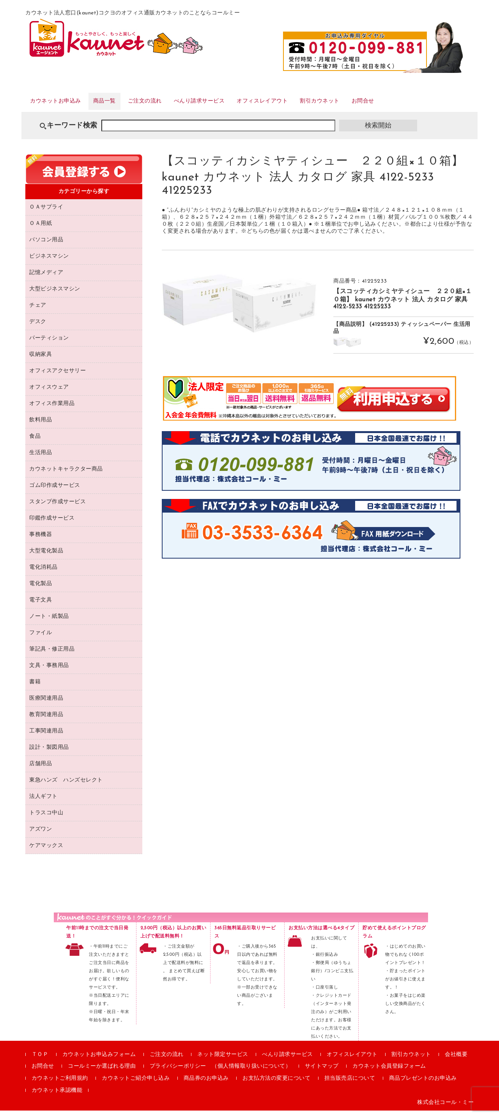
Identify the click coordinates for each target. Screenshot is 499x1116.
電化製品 (40, 589)
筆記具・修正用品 (51, 654)
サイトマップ (322, 1072)
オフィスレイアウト (311, 105)
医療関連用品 (46, 703)
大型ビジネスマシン (54, 294)
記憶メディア (46, 278)
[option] (240, 308)
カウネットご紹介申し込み (136, 1084)
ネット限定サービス (222, 1060)
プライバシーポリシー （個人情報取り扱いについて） (220, 1072)
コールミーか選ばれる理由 (102, 1072)
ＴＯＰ (40, 1060)
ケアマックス (46, 851)
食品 (35, 441)
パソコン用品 (46, 245)
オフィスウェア (49, 392)
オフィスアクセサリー (57, 376)
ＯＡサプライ (46, 212)
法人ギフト (43, 802)
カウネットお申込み (63, 105)
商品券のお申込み (206, 1084)
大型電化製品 (46, 556)
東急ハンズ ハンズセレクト (66, 785)
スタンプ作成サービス (57, 507)
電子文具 (40, 605)
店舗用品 (40, 769)
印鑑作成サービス (51, 523)
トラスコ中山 (46, 818)
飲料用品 (40, 425)
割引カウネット (379, 105)
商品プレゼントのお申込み (423, 1084)
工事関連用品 (46, 736)
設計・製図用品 (49, 752)
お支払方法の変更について (276, 1084)
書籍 (35, 687)
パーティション (49, 343)
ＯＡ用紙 (40, 229)
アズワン (40, 834)
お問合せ (431, 105)
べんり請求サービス (235, 105)
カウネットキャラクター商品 (66, 474)
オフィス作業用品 (51, 409)
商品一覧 (121, 105)
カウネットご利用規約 (60, 1084)
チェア (37, 310)
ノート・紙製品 (49, 621)
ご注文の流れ (170, 105)
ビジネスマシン (49, 261)
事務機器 (40, 540)
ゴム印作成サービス (54, 490)
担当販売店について (349, 1084)
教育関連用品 (46, 720)
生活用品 (40, 458)
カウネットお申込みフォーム (99, 1060)
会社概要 (456, 1060)
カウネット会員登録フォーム (389, 1072)
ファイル (40, 638)
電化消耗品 (43, 572)
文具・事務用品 (49, 671)
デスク (37, 327)
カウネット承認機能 (57, 1096)
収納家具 (40, 360)
